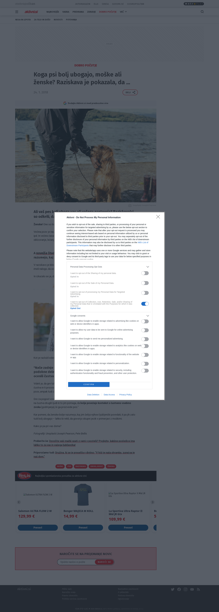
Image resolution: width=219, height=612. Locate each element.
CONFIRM (88, 384)
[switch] (145, 273)
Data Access (109, 394)
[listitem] (109, 266)
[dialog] (109, 306)
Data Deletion (93, 394)
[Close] (159, 217)
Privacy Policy (125, 394)
